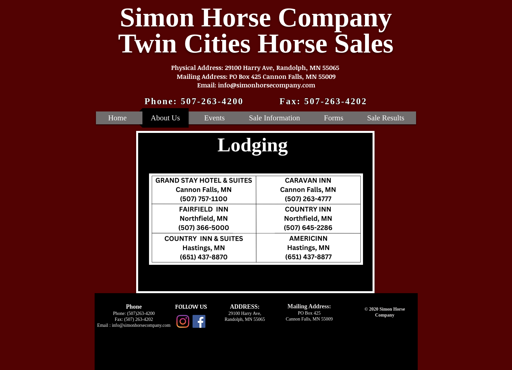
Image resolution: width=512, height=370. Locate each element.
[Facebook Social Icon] (199, 321)
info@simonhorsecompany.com (141, 325)
